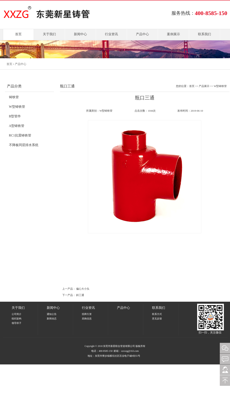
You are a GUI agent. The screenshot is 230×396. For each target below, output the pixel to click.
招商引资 (87, 314)
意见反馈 (157, 318)
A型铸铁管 (16, 126)
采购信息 (87, 318)
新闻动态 (52, 318)
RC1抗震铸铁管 (20, 135)
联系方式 (157, 314)
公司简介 (16, 314)
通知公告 (52, 314)
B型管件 (15, 116)
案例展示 (173, 34)
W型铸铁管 (17, 106)
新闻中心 (80, 34)
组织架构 (16, 318)
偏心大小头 (82, 288)
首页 (18, 34)
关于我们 (49, 34)
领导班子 (16, 323)
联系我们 (204, 34)
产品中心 (142, 34)
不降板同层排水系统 (23, 145)
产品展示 (204, 86)
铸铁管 (14, 97)
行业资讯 (111, 34)
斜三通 (80, 295)
